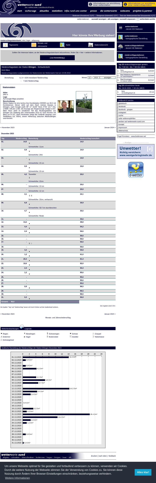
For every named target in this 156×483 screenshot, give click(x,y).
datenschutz (123, 130)
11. (2, 220)
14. (2, 232)
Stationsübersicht (101, 45)
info (23, 40)
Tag (2, 139)
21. (2, 260)
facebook (122, 106)
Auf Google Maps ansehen (13, 99)
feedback (112, 456)
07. (2, 190)
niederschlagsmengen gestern (136, 64)
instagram (122, 112)
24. (2, 273)
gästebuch (123, 103)
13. (2, 227)
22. (2, 264)
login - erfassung (33, 40)
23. (2, 269)
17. (2, 242)
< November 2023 (7, 128)
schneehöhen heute (132, 85)
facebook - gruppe (126, 109)
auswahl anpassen (127, 19)
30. (2, 295)
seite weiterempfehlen (127, 118)
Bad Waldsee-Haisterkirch (130, 75)
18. (2, 247)
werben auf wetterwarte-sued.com (132, 121)
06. (2, 185)
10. (2, 211)
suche (121, 115)
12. (2, 223)
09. (2, 203)
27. (2, 284)
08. (2, 195)
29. (2, 291)
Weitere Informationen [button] (17, 478)
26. (2, 281)
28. (2, 287)
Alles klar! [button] (143, 472)
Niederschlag (21, 139)
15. (2, 236)
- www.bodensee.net (138, 136)
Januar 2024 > (110, 128)
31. (2, 298)
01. (2, 142)
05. (2, 175)
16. (2, 239)
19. (2, 250)
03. (2, 159)
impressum (123, 127)
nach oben (103, 456)
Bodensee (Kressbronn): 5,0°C (84, 15)
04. (2, 167)
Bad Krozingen (126, 79)
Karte (68, 45)
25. (2, 278)
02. (2, 150)
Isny (122, 70)
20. (2, 255)
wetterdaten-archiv (146, 19)
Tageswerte (13, 45)
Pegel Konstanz (123, 136)
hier (81, 52)
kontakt (121, 124)
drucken (94, 456)
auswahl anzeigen (99, 19)
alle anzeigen (113, 19)
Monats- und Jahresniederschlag (58, 318)
